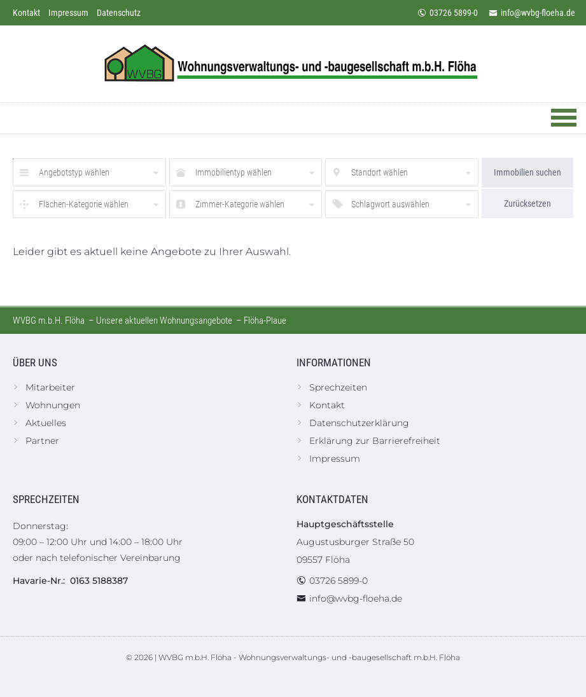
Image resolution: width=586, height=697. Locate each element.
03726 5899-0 (447, 13)
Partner (42, 440)
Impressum (68, 13)
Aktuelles (45, 423)
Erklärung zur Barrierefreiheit (374, 440)
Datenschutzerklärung (359, 423)
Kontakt (26, 13)
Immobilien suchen (527, 172)
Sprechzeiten (338, 387)
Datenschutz (119, 13)
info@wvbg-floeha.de (532, 13)
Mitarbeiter (50, 387)
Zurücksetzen (527, 203)
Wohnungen (52, 405)
